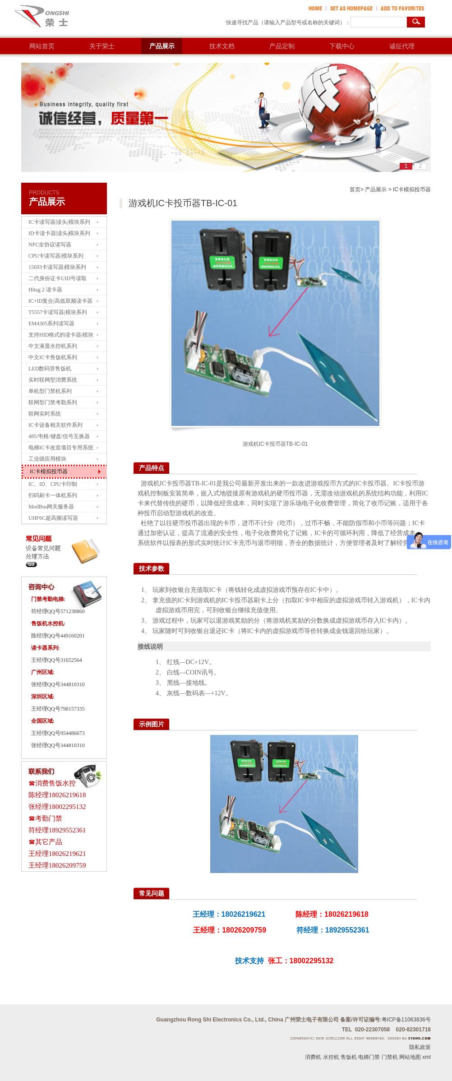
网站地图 (410, 1057)
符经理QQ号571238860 (58, 611)
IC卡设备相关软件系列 (55, 425)
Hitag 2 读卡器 (45, 289)
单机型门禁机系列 (50, 391)
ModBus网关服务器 (51, 507)
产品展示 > (378, 189)
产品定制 (282, 46)
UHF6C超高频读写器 (53, 518)
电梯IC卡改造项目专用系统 (60, 447)
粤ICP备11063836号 (406, 1019)
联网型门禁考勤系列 (52, 402)
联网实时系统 (44, 414)
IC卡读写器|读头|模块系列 (59, 222)
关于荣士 (102, 46)
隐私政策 (420, 1047)
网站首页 (42, 46)
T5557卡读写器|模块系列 (57, 312)
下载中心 (342, 46)
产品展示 (162, 46)
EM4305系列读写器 (51, 323)
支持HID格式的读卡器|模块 (60, 335)
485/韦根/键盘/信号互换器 (59, 436)
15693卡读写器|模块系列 (57, 267)
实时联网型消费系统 (52, 380)
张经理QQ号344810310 (58, 684)
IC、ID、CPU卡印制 (52, 484)
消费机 (313, 1057)
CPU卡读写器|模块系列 (55, 256)
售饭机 (349, 1057)
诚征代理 (402, 46)
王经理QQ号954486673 (58, 733)
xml (426, 1057)
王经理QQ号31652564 (56, 660)
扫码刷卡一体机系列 (52, 495)
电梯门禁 (369, 1057)
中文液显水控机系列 (52, 346)
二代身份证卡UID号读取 (57, 278)
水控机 (331, 1057)
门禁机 (390, 1057)
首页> (357, 189)
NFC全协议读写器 (49, 244)
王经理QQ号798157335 (58, 709)
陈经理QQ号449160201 (58, 636)
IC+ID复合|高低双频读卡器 (60, 301)
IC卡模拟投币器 (49, 471)
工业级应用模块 (47, 459)
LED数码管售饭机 (49, 368)
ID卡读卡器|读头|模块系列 (59, 233)
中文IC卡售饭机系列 (52, 357)
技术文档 (222, 46)
